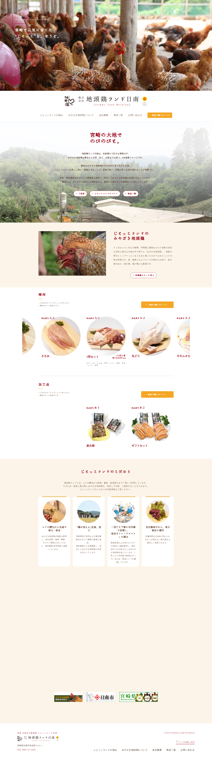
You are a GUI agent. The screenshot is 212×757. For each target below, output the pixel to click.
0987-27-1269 (29, 750)
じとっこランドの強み (51, 115)
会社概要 (103, 115)
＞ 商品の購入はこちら (160, 115)
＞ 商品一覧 (130, 194)
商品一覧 (118, 115)
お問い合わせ (135, 115)
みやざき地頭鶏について (81, 115)
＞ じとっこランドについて (105, 194)
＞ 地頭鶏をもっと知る (143, 275)
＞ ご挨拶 (80, 194)
